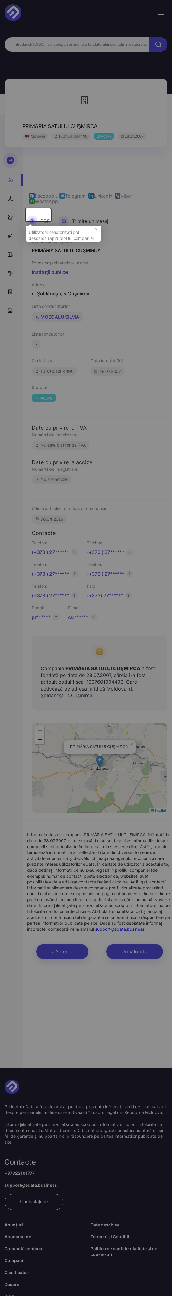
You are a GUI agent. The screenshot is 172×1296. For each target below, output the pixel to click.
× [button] (96, 234)
